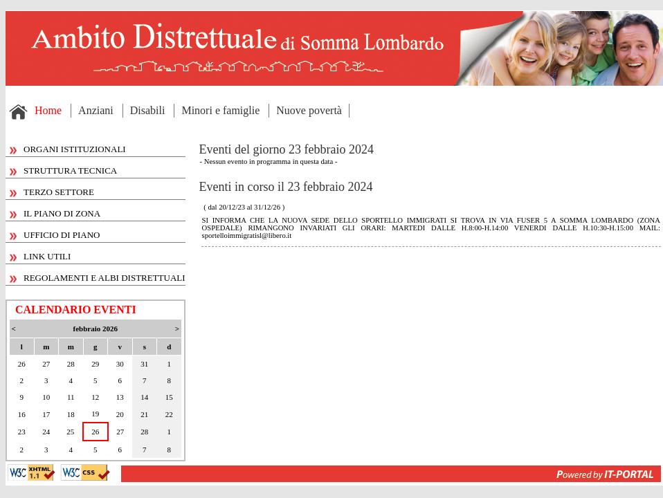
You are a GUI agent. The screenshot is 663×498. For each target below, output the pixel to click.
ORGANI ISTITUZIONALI (68, 149)
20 (120, 414)
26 (22, 364)
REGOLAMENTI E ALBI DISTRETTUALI (97, 278)
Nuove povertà (309, 110)
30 (120, 364)
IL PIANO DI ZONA (55, 213)
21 (144, 414)
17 (46, 414)
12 (95, 397)
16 (22, 414)
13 (120, 397)
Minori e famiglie (220, 110)
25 (70, 431)
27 (46, 364)
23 (22, 431)
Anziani (95, 110)
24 (46, 431)
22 (169, 414)
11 (71, 397)
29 (95, 364)
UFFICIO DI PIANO (55, 235)
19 (95, 413)
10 (46, 397)
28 (71, 364)
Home (48, 110)
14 (144, 397)
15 (169, 397)
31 (144, 364)
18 (71, 414)
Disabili (147, 110)
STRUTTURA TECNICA (63, 170)
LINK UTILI (40, 256)
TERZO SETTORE (52, 192)
